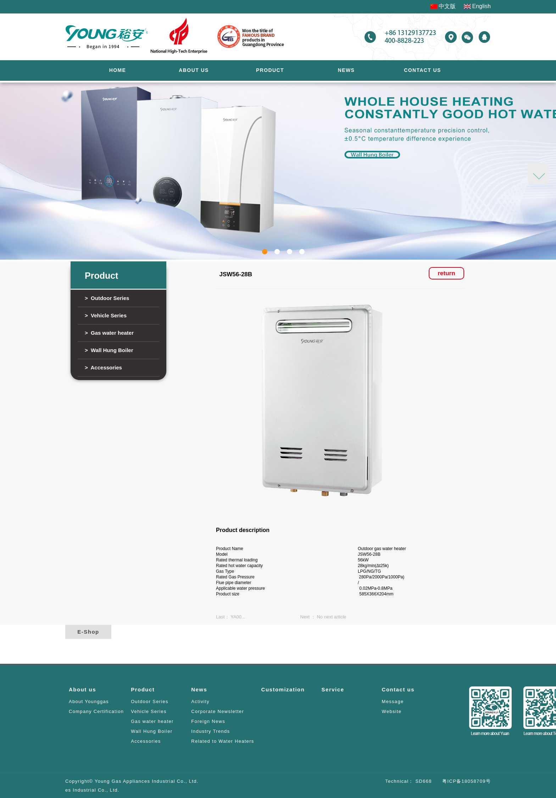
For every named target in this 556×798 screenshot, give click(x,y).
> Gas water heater (109, 333)
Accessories (146, 741)
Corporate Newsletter (217, 711)
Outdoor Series (149, 701)
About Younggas (89, 701)
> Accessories (103, 367)
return (446, 273)
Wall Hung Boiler (151, 731)
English (481, 6)
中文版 (447, 6)
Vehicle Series (149, 711)
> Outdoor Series (107, 298)
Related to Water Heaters (222, 741)
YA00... (237, 616)
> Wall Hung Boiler (109, 350)
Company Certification (96, 711)
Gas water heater (152, 721)
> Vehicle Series (106, 315)
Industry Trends (210, 731)
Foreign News (208, 721)
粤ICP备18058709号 (461, 781)
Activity (200, 701)
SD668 (423, 781)
